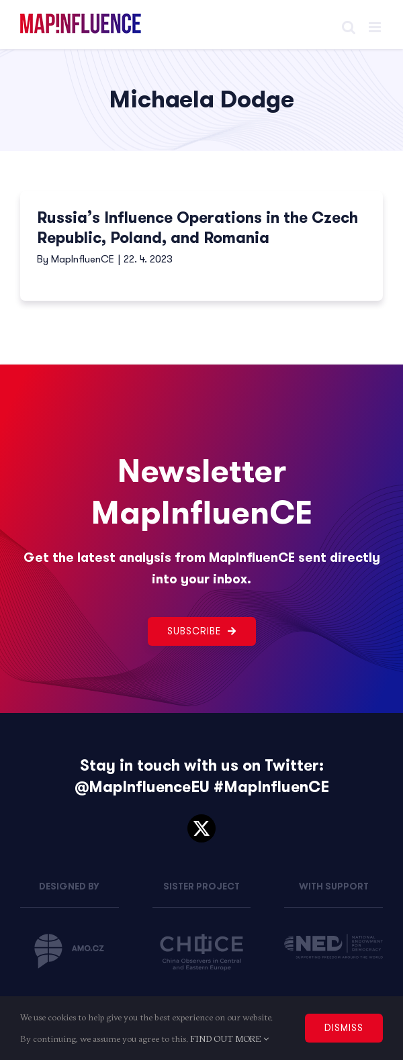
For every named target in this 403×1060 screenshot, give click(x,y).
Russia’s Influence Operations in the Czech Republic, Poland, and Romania (197, 228)
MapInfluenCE (82, 259)
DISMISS (343, 1027)
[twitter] (201, 828)
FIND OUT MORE (229, 1038)
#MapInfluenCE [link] (271, 787)
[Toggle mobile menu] (376, 27)
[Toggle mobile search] (348, 27)
